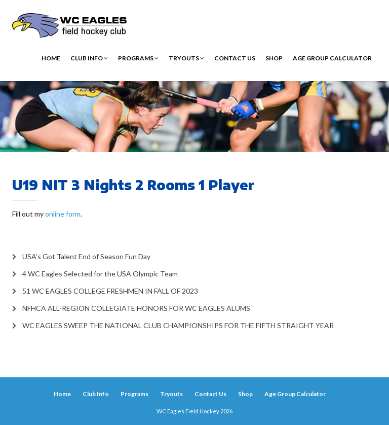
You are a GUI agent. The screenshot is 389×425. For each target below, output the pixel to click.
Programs (138, 58)
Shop (274, 58)
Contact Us (234, 58)
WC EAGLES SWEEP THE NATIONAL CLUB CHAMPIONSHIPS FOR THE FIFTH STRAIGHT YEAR (178, 325)
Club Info (89, 58)
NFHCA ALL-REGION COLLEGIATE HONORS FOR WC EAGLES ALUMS (136, 308)
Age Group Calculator (332, 58)
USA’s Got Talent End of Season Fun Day (86, 256)
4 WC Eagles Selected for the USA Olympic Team (100, 273)
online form (63, 213)
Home (51, 58)
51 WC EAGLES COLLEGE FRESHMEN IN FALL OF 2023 (110, 291)
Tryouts (186, 58)
